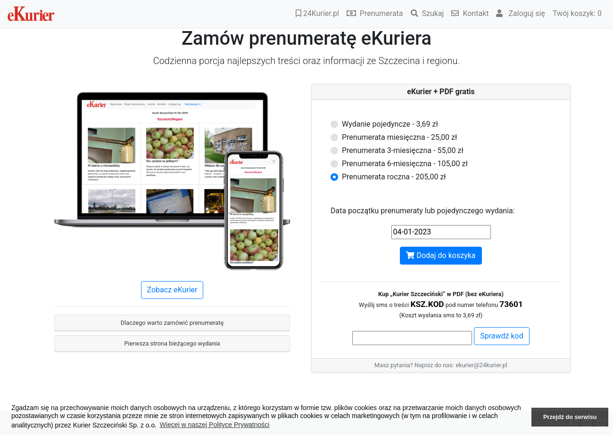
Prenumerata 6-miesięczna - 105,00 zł (405, 163)
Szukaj (427, 13)
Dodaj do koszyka (440, 255)
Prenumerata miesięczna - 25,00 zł (399, 137)
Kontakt (470, 13)
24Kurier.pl (317, 13)
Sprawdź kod (501, 335)
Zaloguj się (520, 13)
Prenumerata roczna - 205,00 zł (394, 176)
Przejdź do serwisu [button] (569, 417)
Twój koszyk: (577, 13)
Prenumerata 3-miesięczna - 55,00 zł (403, 150)
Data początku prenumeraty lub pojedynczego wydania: (423, 210)
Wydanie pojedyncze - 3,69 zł (390, 124)
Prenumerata (375, 13)
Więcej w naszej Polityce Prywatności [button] (215, 424)
